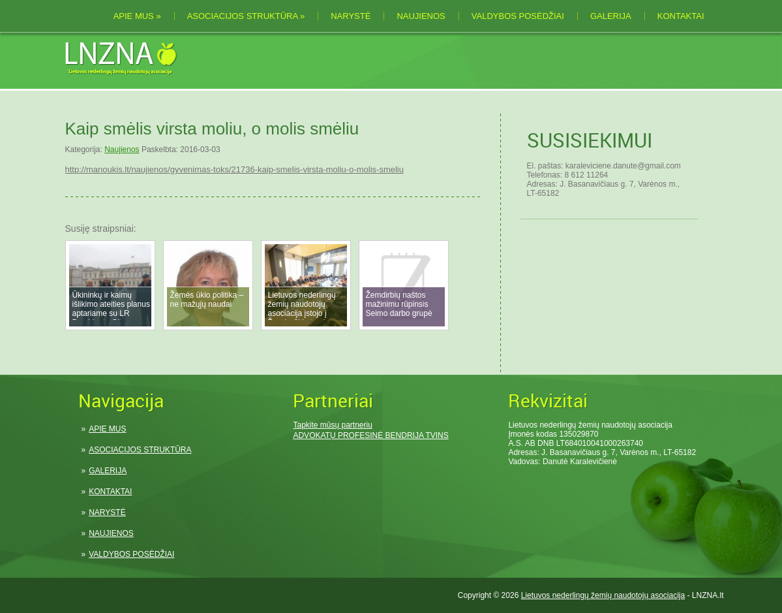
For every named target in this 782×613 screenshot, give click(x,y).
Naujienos (121, 149)
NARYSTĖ (350, 16)
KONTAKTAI (680, 16)
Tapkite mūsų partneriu (332, 425)
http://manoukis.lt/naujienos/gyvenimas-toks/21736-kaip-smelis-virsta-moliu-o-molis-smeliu (234, 169)
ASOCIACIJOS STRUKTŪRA (246, 16)
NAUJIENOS (421, 16)
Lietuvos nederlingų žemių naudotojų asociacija (603, 595)
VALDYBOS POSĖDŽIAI (518, 16)
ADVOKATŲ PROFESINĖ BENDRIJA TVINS (370, 435)
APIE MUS (137, 16)
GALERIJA (610, 16)
